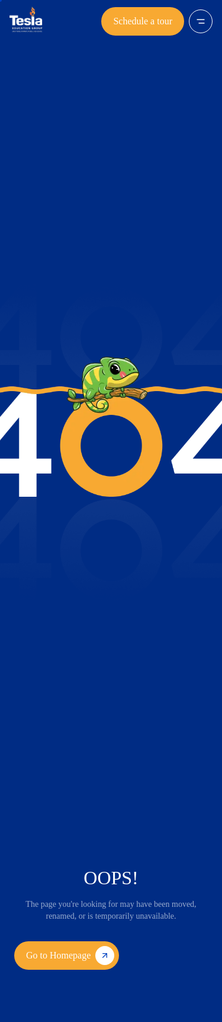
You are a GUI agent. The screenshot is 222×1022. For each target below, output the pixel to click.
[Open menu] (201, 21)
